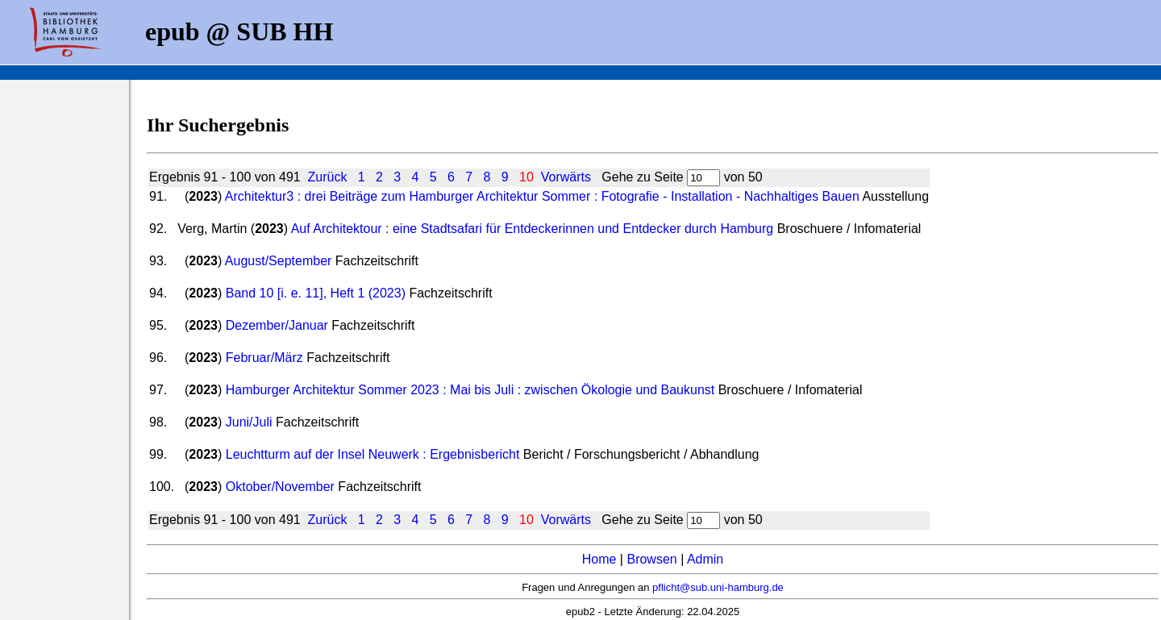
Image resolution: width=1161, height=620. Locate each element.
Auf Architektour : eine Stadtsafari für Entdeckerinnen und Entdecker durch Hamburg (532, 228)
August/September (278, 261)
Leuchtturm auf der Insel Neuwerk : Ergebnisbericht (373, 454)
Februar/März (264, 357)
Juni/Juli (249, 422)
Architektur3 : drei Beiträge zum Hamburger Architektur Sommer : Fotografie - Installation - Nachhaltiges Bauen (542, 196)
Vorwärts (566, 177)
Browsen (651, 559)
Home (599, 559)
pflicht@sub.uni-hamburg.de (718, 587)
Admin (705, 559)
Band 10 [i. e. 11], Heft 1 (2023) (316, 293)
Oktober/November (280, 486)
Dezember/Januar (277, 325)
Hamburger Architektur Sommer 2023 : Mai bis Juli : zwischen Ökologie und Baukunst (470, 390)
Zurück (327, 177)
